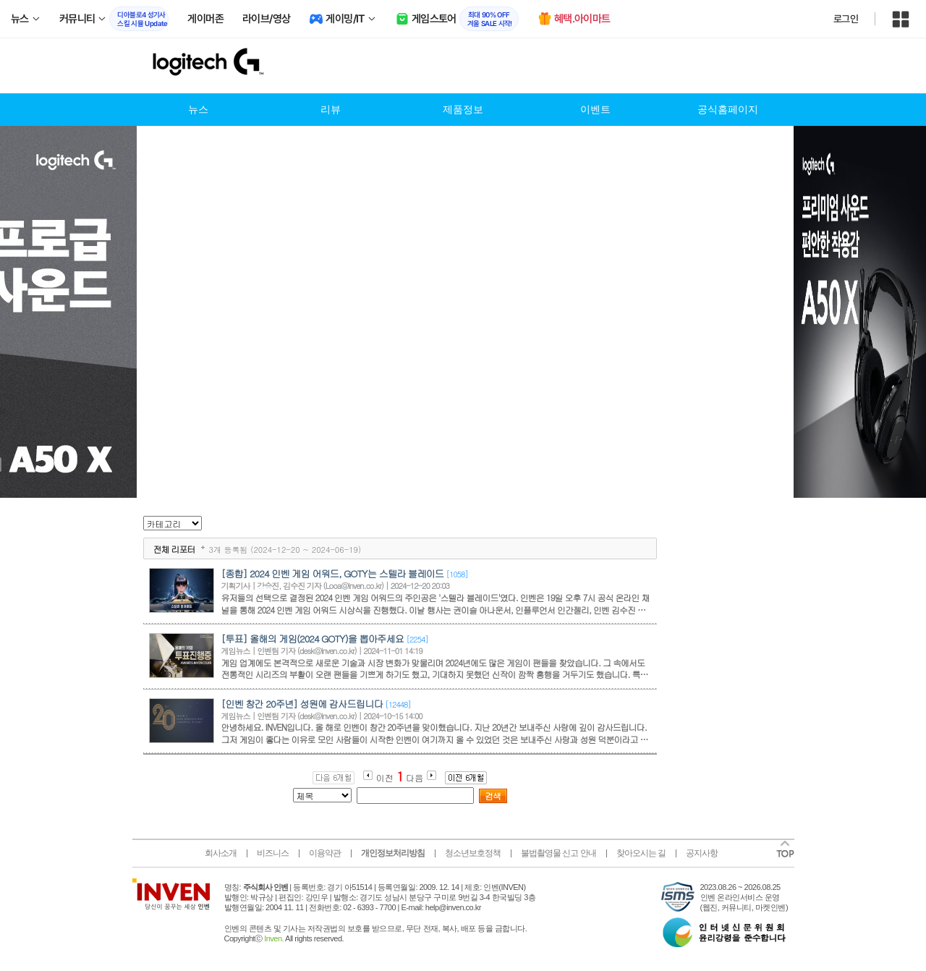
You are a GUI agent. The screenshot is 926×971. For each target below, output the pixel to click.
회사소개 (221, 853)
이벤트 (595, 109)
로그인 (845, 19)
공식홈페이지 (727, 109)
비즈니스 (273, 853)
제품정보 (463, 109)
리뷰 (330, 109)
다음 (414, 777)
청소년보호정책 (473, 853)
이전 (385, 777)
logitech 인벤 (226, 65)
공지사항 (702, 853)
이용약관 (325, 853)
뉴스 (198, 109)
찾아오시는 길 (641, 853)
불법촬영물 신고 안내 (558, 853)
